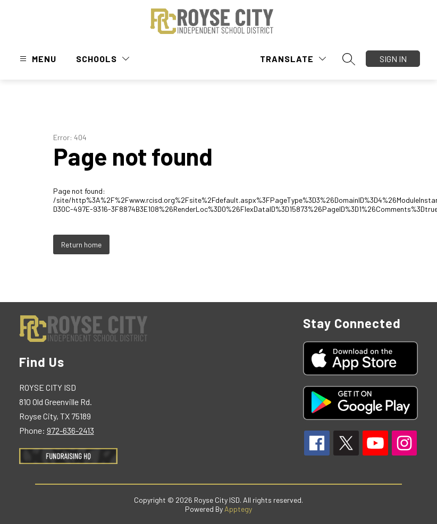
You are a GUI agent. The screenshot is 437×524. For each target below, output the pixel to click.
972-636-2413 (70, 430)
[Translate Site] (293, 58)
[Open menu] (36, 58)
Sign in (393, 59)
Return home (81, 244)
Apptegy (238, 508)
